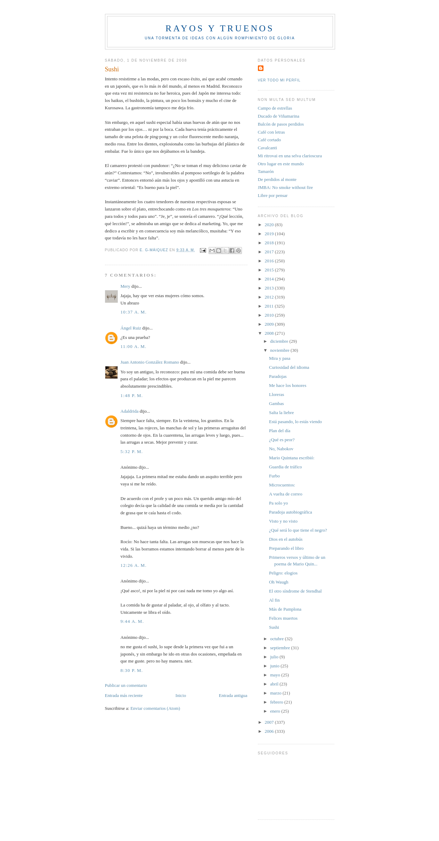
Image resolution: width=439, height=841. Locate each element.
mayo (275, 674)
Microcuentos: (282, 484)
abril (274, 684)
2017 (270, 251)
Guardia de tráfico (285, 466)
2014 (270, 278)
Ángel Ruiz (131, 328)
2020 (270, 224)
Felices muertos (283, 618)
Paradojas (278, 376)
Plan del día (279, 430)
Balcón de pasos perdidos (281, 124)
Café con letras (271, 132)
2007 (270, 722)
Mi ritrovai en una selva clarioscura (290, 155)
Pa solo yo (278, 503)
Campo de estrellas (275, 108)
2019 (270, 233)
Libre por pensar (273, 195)
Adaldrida (130, 411)
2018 (270, 242)
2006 (270, 731)
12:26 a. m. (134, 565)
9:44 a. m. (132, 621)
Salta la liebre (281, 412)
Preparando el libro (286, 548)
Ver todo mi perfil (279, 80)
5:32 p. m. (132, 451)
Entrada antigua (233, 695)
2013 (270, 288)
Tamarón (266, 171)
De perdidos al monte (277, 179)
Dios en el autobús (285, 539)
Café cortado (269, 139)
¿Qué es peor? (282, 439)
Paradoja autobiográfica (290, 512)
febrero (277, 702)
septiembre (280, 647)
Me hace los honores (287, 385)
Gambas (276, 403)
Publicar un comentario (126, 685)
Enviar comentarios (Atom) (155, 708)
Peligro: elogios (283, 573)
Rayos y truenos (219, 28)
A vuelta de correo (285, 494)
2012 (270, 297)
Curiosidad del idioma (289, 367)
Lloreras (276, 394)
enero (275, 711)
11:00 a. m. (134, 346)
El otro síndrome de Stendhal (295, 591)
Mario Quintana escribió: (292, 457)
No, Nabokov (281, 448)
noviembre (280, 350)
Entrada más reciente (124, 695)
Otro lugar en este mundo (281, 163)
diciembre (279, 341)
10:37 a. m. (134, 312)
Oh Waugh (278, 582)
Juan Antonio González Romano (150, 362)
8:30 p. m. (132, 670)
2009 (270, 324)
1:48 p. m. (132, 395)
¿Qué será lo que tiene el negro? (298, 530)
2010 (270, 315)
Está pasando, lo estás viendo (295, 421)
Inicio (181, 695)
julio (274, 656)
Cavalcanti (267, 147)
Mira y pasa (279, 358)
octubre (277, 638)
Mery (125, 286)
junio (275, 665)
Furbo (274, 475)
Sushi (274, 627)
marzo (276, 693)
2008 (270, 333)
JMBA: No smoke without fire (285, 187)
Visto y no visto (283, 521)
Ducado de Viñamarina (279, 116)
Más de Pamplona (285, 609)
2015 (270, 269)
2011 (270, 306)
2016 (270, 260)
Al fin (274, 600)
